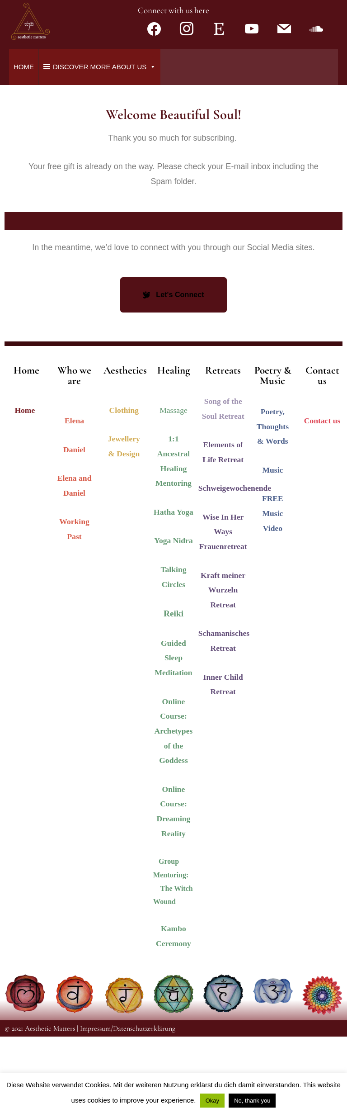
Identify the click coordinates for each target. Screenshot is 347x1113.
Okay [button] (212, 1100)
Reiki (173, 690)
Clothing (124, 486)
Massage (173, 486)
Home (24, 143)
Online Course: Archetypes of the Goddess (174, 807)
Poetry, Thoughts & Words (273, 502)
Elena (74, 497)
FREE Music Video (272, 589)
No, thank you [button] (252, 1100)
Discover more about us (104, 143)
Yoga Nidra (173, 617)
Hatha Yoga (173, 588)
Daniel (74, 525)
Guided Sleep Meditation (173, 734)
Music (272, 546)
